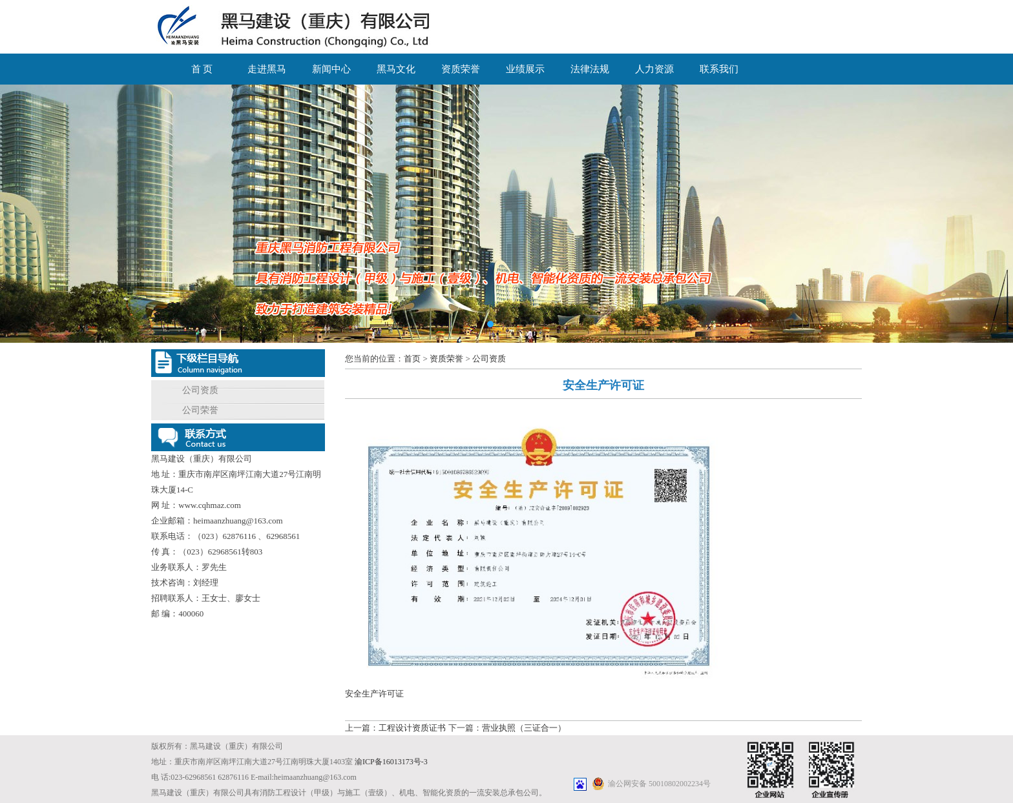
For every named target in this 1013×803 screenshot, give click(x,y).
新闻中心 (331, 69)
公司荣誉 (200, 410)
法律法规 (589, 69)
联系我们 (719, 69)
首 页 (202, 69)
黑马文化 (396, 69)
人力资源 (654, 69)
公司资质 (200, 390)
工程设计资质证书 (412, 728)
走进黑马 (266, 69)
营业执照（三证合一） (524, 728)
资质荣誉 (460, 69)
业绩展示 (525, 69)
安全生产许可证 (374, 693)
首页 (412, 358)
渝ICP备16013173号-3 (391, 761)
